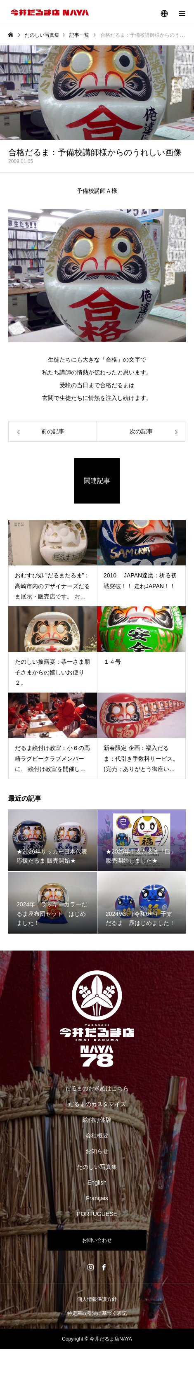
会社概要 (97, 1135)
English (97, 1182)
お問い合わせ (97, 1240)
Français (97, 1198)
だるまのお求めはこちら (97, 1088)
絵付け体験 (97, 1119)
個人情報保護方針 (97, 1299)
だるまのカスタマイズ (97, 1104)
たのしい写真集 (97, 1167)
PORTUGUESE (97, 1214)
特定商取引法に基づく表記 (97, 1313)
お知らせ (97, 1151)
